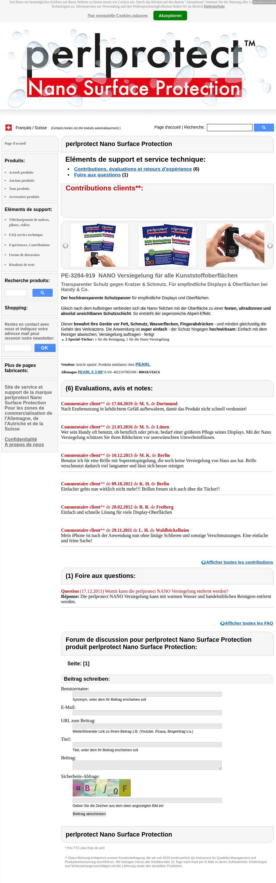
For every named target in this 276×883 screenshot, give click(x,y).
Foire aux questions (97, 175)
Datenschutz (214, 6)
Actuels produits (21, 172)
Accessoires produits (24, 197)
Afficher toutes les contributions (239, 562)
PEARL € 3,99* (91, 372)
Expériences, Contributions (29, 245)
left (65, 245)
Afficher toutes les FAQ (249, 623)
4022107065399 (124, 372)
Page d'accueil (167, 127)
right (270, 245)
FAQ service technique (26, 235)
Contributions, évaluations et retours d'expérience (133, 169)
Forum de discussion (24, 255)
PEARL (142, 364)
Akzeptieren (170, 15)
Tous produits (19, 189)
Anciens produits (21, 181)
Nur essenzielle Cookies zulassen (117, 15)
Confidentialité (21, 439)
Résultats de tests (22, 265)
